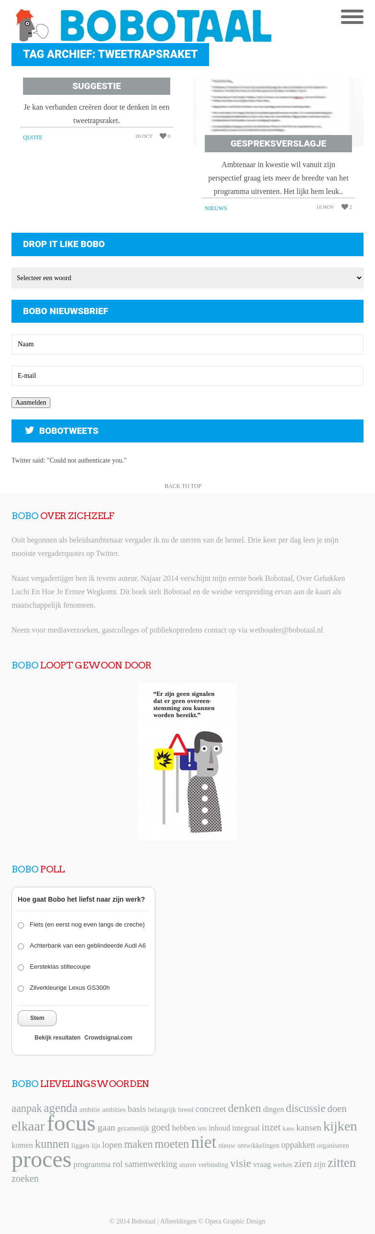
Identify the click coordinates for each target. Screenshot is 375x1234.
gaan (106, 1127)
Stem (37, 1018)
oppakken (298, 1145)
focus (71, 1122)
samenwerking (151, 1164)
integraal (246, 1127)
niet (203, 1142)
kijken (340, 1126)
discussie (305, 1108)
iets (202, 1128)
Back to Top (182, 486)
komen (22, 1145)
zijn (320, 1164)
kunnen (52, 1143)
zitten (342, 1162)
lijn (96, 1145)
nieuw (226, 1145)
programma (92, 1164)
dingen (273, 1109)
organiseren (333, 1145)
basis (137, 1109)
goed (160, 1127)
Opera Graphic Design (235, 1221)
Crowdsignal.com (108, 1037)
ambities (114, 1109)
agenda (60, 1107)
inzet (271, 1127)
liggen (80, 1145)
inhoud (219, 1128)
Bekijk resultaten (58, 1037)
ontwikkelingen (258, 1145)
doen (336, 1108)
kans (288, 1128)
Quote (33, 137)
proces (41, 1159)
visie (240, 1163)
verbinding (213, 1164)
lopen (112, 1145)
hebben (184, 1127)
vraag (262, 1164)
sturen (187, 1164)
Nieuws (216, 208)
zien (303, 1163)
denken (244, 1108)
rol (118, 1164)
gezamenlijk (133, 1128)
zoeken (25, 1178)
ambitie (89, 1109)
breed (185, 1109)
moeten (172, 1143)
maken (138, 1144)
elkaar (28, 1126)
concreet (211, 1109)
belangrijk (162, 1109)
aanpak (27, 1108)
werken (282, 1164)
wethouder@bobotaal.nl (286, 630)
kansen (308, 1127)
